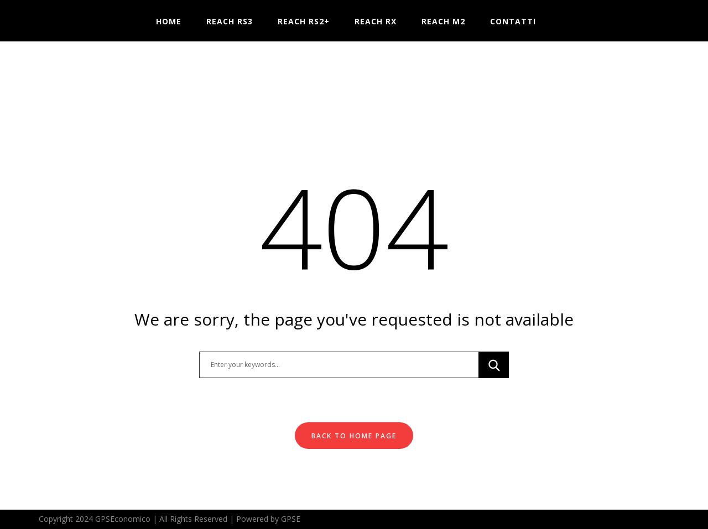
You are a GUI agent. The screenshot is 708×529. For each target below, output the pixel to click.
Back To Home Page (354, 436)
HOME (168, 21)
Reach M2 (443, 21)
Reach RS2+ (304, 21)
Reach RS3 (229, 21)
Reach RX (376, 21)
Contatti (513, 21)
